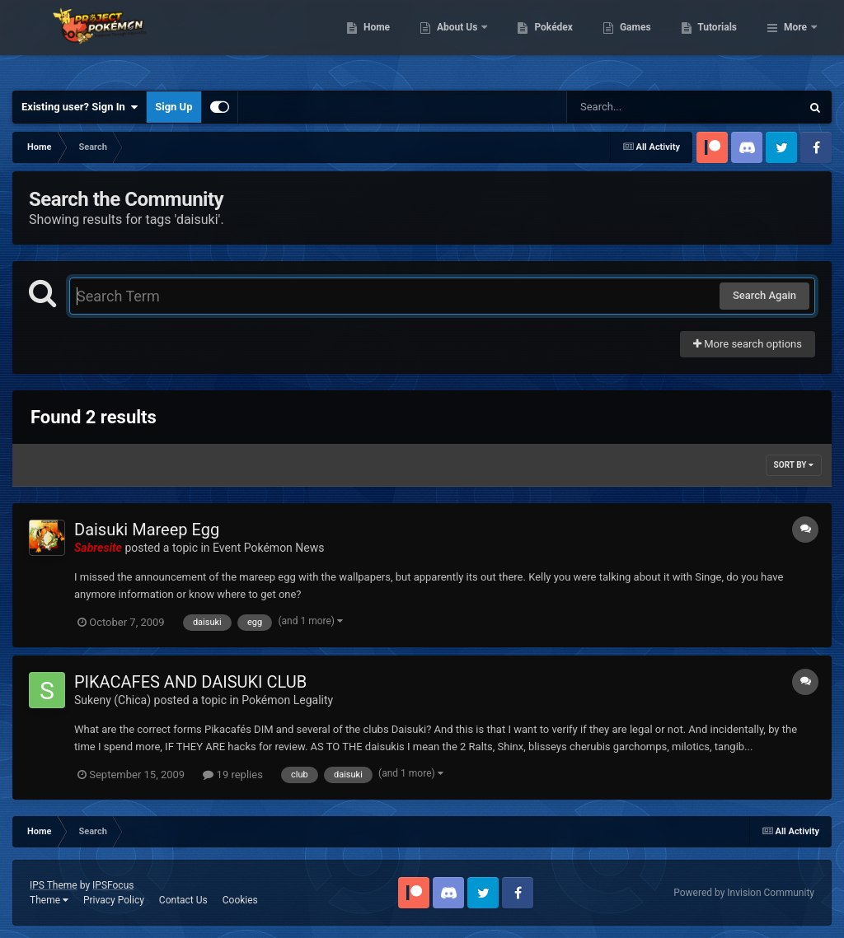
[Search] (642, 107)
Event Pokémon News (268, 547)
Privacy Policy (113, 900)
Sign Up (173, 106)
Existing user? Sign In (79, 107)
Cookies (240, 900)
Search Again (764, 295)
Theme (49, 900)
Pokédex (638, 41)
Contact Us (183, 900)
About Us (542, 41)
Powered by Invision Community (743, 892)
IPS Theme (53, 885)
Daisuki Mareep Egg (146, 529)
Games (720, 41)
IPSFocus (113, 885)
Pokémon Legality (287, 700)
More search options (747, 344)
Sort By (794, 464)
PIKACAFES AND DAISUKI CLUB (190, 682)
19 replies (232, 774)
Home (461, 41)
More (795, 41)
